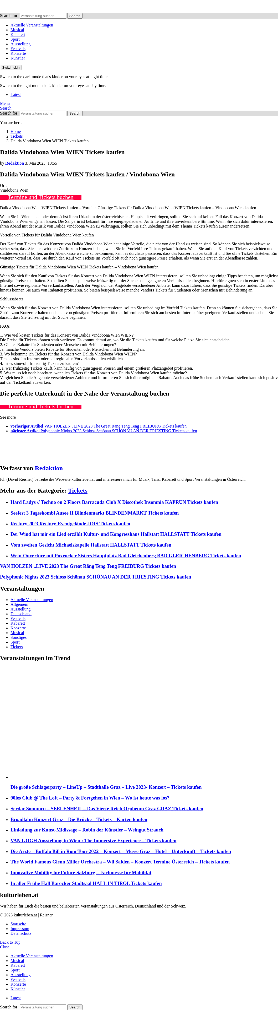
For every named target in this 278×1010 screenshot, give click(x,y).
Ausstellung (20, 44)
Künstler (18, 58)
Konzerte (18, 53)
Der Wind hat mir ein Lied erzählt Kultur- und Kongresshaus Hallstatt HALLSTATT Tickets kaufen (116, 534)
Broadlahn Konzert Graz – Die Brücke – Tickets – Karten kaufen (79, 819)
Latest (16, 94)
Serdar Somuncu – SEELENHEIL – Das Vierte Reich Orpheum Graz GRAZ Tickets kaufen (107, 808)
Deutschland (21, 614)
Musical (17, 30)
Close (4, 947)
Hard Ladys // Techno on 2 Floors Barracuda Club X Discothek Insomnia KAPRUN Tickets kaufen (114, 502)
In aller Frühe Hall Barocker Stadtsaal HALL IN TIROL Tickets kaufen (86, 883)
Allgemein (19, 604)
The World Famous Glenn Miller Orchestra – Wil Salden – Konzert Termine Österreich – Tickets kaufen (120, 862)
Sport (15, 39)
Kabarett (18, 34)
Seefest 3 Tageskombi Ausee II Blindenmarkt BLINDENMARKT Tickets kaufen (95, 513)
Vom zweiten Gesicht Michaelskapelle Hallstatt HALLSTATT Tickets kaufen (91, 545)
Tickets (77, 490)
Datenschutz (21, 933)
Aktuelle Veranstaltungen (32, 25)
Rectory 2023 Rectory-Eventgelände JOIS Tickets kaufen (70, 523)
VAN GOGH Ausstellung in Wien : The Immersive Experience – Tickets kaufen (93, 840)
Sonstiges (19, 637)
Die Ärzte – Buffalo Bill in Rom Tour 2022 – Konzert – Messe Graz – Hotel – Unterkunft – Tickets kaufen (121, 851)
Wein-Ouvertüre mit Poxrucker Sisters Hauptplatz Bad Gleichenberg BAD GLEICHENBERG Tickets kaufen (126, 555)
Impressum (20, 928)
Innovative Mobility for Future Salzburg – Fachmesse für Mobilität (81, 872)
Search (74, 16)
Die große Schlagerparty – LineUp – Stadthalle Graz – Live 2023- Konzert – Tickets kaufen (106, 787)
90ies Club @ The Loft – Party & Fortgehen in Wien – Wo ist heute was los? (90, 798)
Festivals (18, 48)
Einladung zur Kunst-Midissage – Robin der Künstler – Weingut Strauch (87, 830)
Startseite (18, 924)
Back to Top (10, 942)
